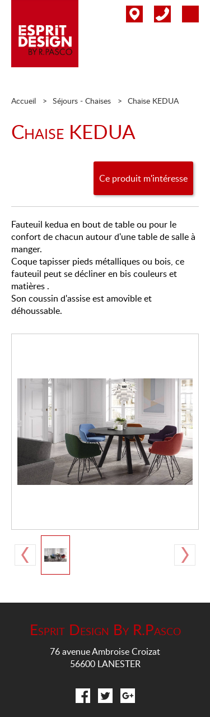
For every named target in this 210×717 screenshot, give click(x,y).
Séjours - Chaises (82, 100)
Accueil (23, 100)
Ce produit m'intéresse (143, 178)
